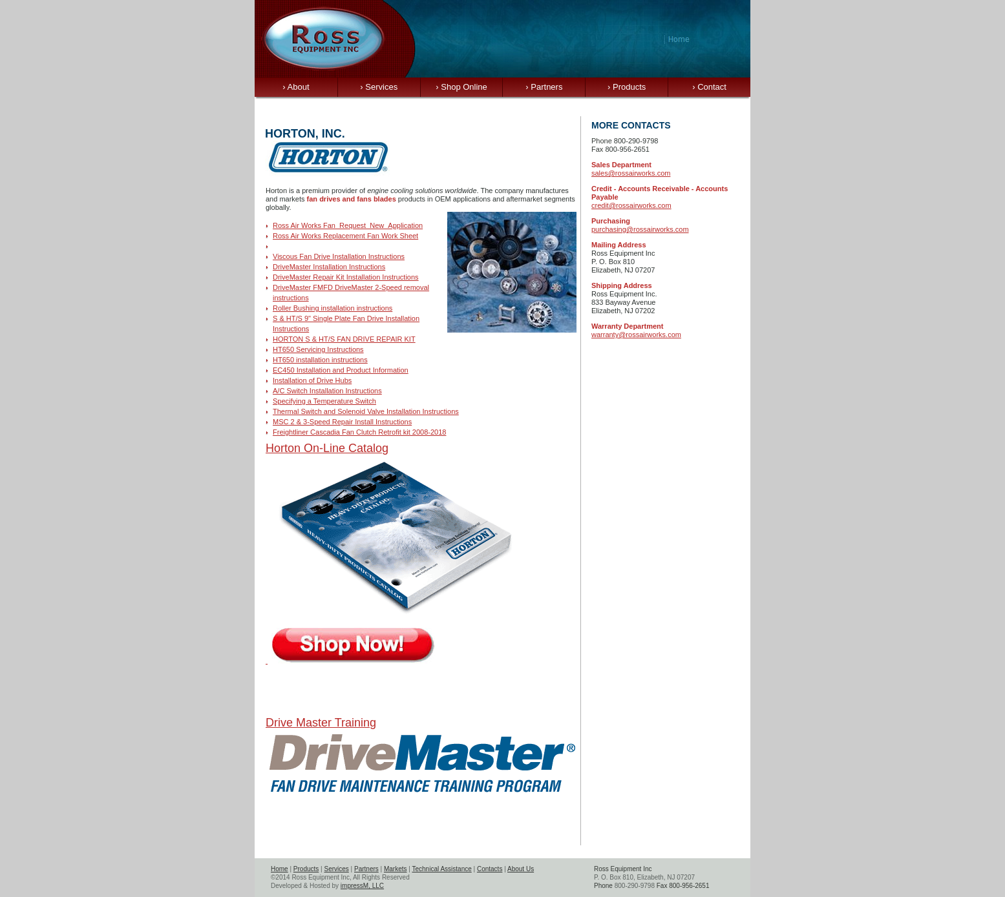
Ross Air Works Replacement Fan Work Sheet (345, 236)
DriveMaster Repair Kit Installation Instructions (346, 277)
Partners (543, 87)
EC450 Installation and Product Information (340, 370)
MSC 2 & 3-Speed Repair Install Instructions (342, 422)
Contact (709, 87)
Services (378, 87)
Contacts (489, 868)
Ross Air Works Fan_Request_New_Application (348, 225)
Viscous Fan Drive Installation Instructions (339, 256)
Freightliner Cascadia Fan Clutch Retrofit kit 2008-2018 (359, 432)
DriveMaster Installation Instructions (329, 267)
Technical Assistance (441, 868)
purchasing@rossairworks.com (640, 229)
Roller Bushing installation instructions (332, 308)
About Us (520, 868)
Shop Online (461, 87)
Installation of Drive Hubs (312, 380)
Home (279, 868)
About (295, 87)
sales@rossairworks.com (630, 173)
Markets (395, 868)
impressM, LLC (362, 885)
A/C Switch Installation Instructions (327, 391)
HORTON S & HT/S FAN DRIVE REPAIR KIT (344, 339)
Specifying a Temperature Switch (324, 401)
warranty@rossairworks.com (636, 334)
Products (627, 87)
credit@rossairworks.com (631, 205)
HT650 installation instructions (320, 360)
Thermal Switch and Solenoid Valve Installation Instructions (366, 411)
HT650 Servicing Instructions (318, 349)
